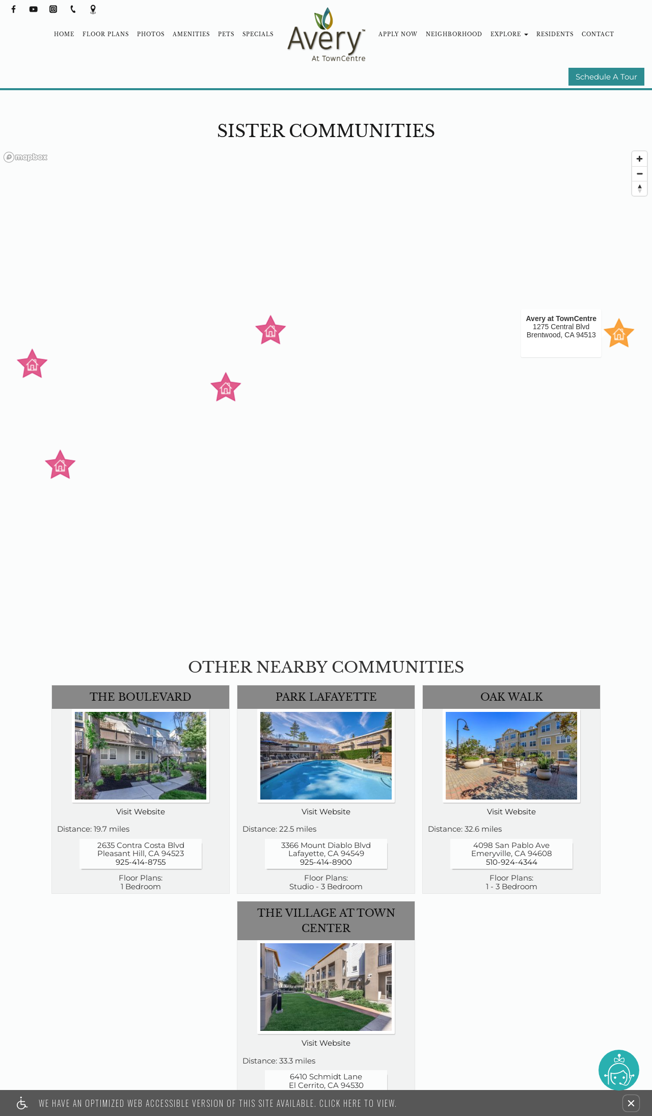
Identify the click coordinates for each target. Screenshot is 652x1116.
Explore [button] (509, 34)
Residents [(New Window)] (555, 34)
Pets (226, 34)
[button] (631, 1103)
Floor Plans (106, 34)
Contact (598, 34)
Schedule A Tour (606, 77)
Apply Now (398, 34)
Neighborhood (454, 34)
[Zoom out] (639, 173)
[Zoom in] (639, 158)
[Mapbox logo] (25, 157)
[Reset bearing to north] (639, 188)
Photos (151, 34)
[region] (326, 397)
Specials (258, 34)
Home (64, 34)
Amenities (191, 34)
